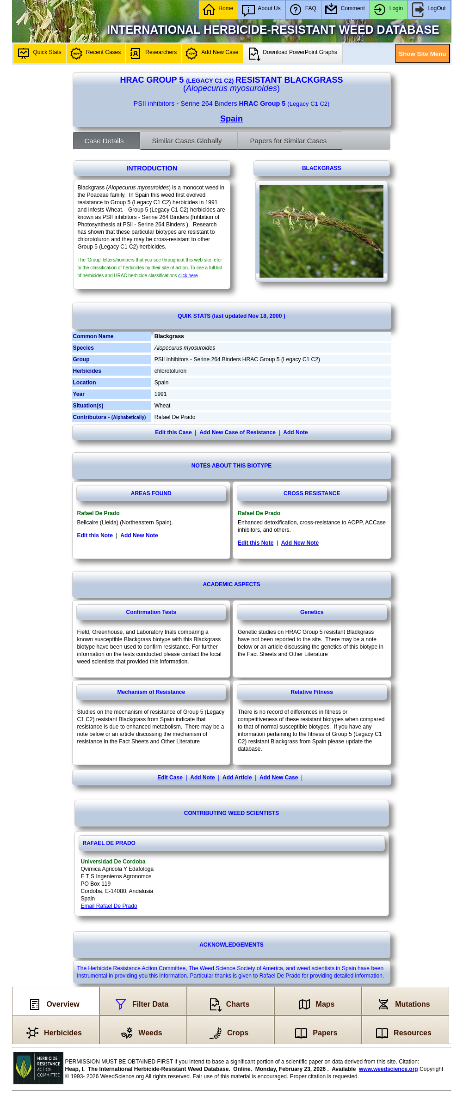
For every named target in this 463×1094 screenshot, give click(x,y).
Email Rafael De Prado (109, 906)
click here (188, 275)
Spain (231, 118)
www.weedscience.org (388, 1069)
